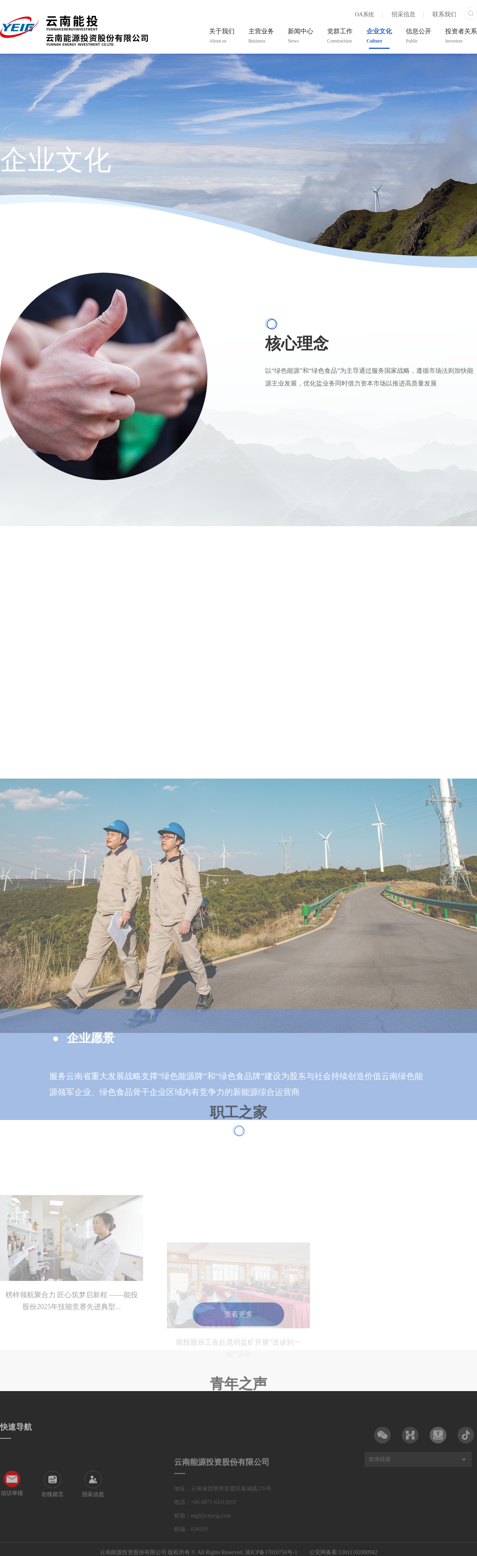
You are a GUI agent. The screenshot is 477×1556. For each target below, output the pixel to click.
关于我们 (222, 36)
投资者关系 (461, 36)
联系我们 (444, 14)
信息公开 (418, 36)
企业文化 (379, 36)
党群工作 (340, 36)
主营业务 (261, 36)
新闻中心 (300, 36)
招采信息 (403, 14)
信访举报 (12, 1516)
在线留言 (52, 1517)
